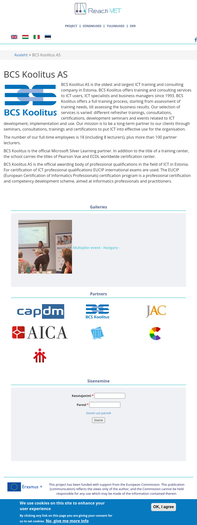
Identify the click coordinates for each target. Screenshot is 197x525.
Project (71, 26)
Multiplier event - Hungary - (69, 247)
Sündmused (92, 26)
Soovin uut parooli (98, 413)
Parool (82, 405)
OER (133, 26)
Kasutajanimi (82, 396)
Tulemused (115, 26)
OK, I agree (163, 508)
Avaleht (21, 55)
